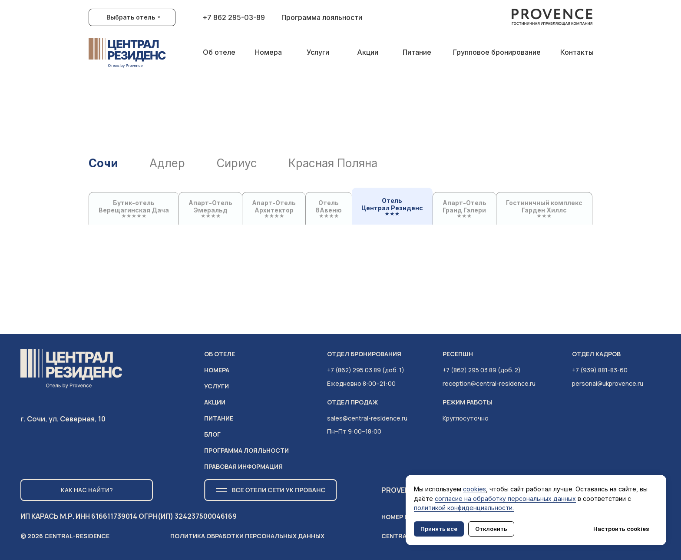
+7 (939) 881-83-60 (600, 370)
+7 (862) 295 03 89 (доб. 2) (482, 370)
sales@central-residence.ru (367, 418)
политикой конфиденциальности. (464, 507)
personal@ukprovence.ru (607, 383)
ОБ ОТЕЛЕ (219, 354)
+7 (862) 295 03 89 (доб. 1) (365, 370)
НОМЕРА (216, 370)
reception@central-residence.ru (489, 383)
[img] (552, 17)
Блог (212, 434)
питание (218, 418)
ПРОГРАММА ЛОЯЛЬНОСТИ (246, 450)
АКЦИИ (214, 402)
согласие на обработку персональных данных (505, 498)
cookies (474, 489)
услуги (216, 386)
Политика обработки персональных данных (247, 536)
